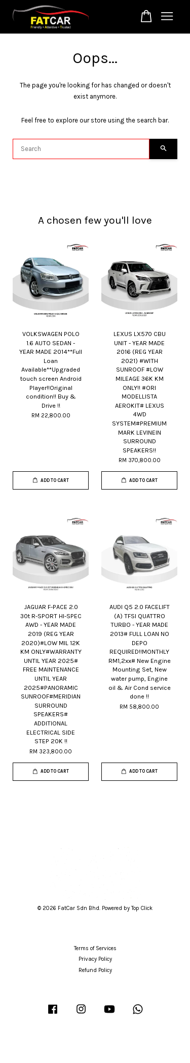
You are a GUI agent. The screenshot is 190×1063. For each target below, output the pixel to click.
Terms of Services (95, 948)
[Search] (81, 149)
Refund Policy (95, 970)
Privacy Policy (95, 959)
